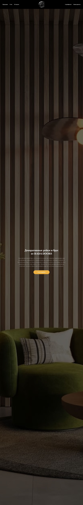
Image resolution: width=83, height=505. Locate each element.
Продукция (5, 4)
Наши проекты (76, 4)
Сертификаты (68, 4)
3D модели (16, 4)
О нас (11, 4)
